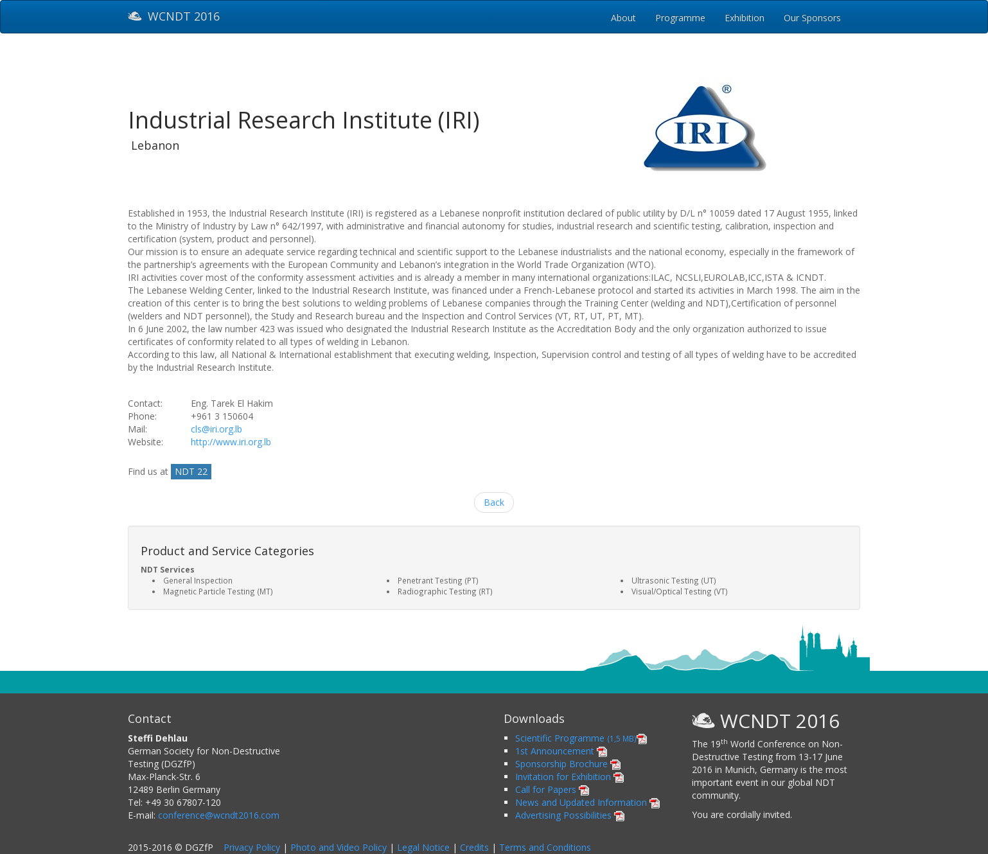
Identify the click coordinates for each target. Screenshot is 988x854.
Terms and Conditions (545, 847)
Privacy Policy (252, 847)
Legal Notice (423, 847)
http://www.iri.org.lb (231, 442)
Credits (474, 847)
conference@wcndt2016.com (218, 815)
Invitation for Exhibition (569, 776)
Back (494, 502)
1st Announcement (561, 751)
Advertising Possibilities (569, 815)
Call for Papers (552, 789)
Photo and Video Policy (338, 847)
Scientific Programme (581, 738)
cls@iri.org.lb (216, 429)
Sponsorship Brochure (568, 764)
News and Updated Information (587, 802)
